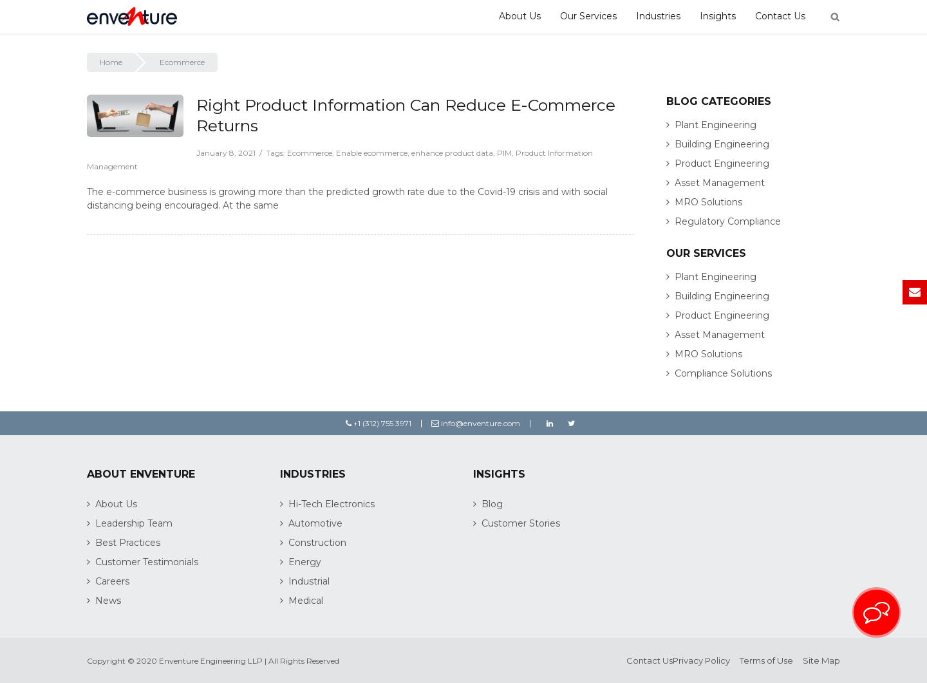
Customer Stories (521, 523)
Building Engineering (722, 144)
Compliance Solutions (723, 373)
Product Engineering (722, 163)
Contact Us (780, 16)
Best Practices (127, 542)
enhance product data (452, 153)
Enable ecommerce (371, 153)
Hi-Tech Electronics (331, 504)
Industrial (309, 581)
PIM (504, 153)
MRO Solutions (708, 202)
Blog (492, 504)
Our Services (588, 16)
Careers (112, 581)
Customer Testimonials (146, 562)
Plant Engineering (715, 125)
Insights (718, 16)
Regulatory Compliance (728, 221)
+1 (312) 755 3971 (378, 423)
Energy (304, 562)
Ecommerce (309, 153)
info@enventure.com (475, 423)
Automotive (315, 523)
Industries (658, 16)
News (108, 600)
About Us (520, 16)
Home (111, 62)
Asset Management (720, 183)
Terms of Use (766, 660)
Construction (317, 542)
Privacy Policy (701, 660)
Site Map (821, 660)
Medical (305, 600)
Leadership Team (134, 523)
